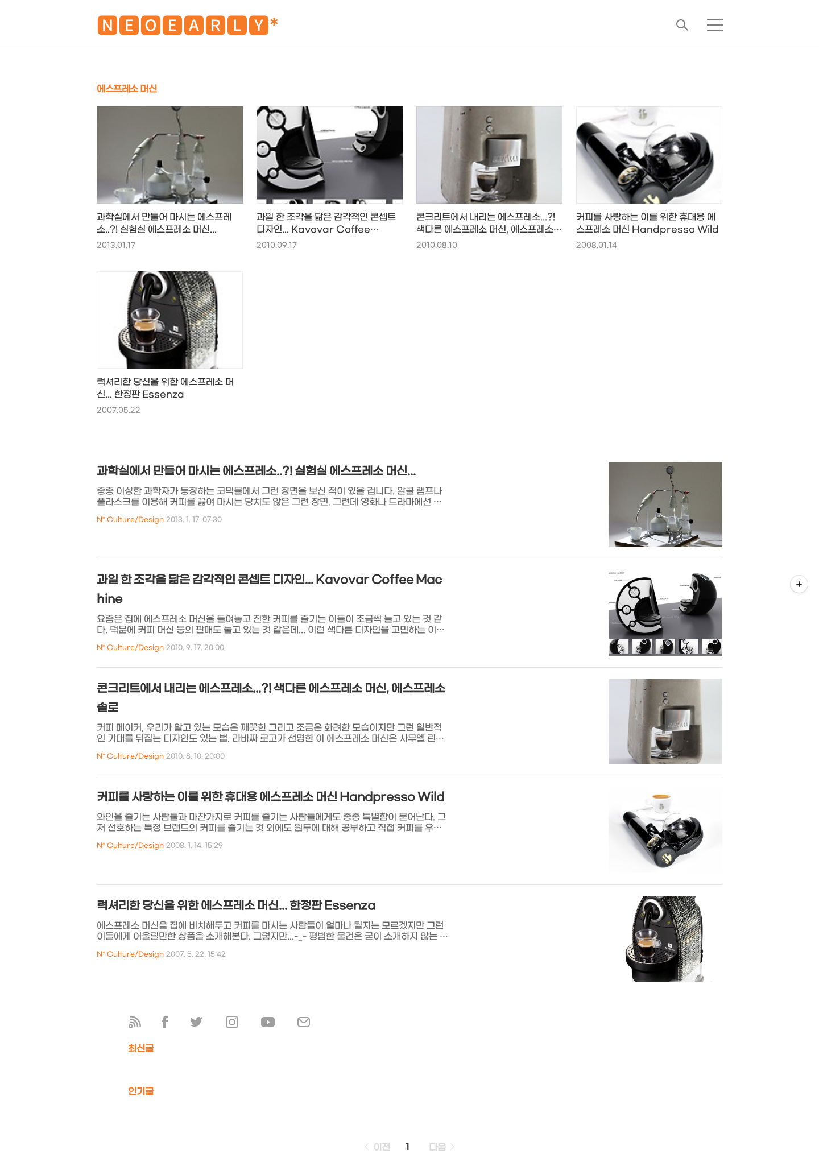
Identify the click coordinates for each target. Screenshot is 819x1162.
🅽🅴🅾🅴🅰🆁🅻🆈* (188, 28)
